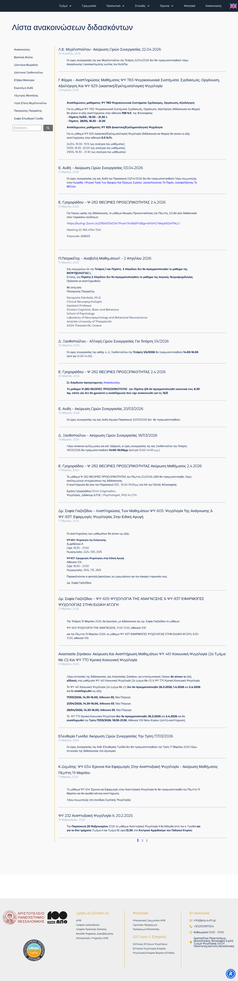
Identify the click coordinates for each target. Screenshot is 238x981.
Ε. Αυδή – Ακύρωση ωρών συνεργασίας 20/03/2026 (100, 409)
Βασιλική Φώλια (23, 57)
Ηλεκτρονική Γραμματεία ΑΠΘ (151, 920)
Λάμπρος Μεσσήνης (26, 95)
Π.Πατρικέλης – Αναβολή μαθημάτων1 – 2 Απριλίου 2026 (104, 258)
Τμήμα (65, 6)
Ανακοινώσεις (214, 5)
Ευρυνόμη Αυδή (23, 88)
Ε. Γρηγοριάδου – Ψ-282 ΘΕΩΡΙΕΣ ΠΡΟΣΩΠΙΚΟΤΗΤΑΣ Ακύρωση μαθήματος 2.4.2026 (130, 466)
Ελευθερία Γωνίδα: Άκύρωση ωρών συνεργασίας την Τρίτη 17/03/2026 (115, 736)
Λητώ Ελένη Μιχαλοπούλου (30, 103)
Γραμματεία (89, 5)
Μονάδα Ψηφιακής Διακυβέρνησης (96, 934)
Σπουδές (142, 6)
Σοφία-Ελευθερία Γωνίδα (28, 118)
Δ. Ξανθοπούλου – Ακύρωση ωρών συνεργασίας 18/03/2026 (107, 435)
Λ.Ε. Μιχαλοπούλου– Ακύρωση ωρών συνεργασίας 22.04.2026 (109, 49)
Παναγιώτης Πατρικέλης (28, 110)
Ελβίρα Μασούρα (24, 80)
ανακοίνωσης (111, 382)
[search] (27, 128)
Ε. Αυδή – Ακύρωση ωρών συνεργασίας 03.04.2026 (100, 168)
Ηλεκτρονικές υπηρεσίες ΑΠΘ (93, 939)
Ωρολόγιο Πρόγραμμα (146, 925)
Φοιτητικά (189, 5)
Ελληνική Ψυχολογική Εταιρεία (151, 949)
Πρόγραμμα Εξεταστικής (147, 929)
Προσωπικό (116, 6)
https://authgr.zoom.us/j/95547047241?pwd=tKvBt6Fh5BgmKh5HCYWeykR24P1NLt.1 (123, 223)
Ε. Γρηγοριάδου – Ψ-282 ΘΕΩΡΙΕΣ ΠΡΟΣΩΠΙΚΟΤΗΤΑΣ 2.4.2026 (112, 202)
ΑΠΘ (79, 920)
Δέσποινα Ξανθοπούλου (28, 72)
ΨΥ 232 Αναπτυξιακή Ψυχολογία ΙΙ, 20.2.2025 (95, 815)
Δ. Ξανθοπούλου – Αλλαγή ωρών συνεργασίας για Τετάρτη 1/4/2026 (113, 341)
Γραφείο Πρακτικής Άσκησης (92, 929)
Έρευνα (167, 6)
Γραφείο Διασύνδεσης (89, 925)
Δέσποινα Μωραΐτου (26, 65)
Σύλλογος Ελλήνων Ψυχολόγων (152, 944)
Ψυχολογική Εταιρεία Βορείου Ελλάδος (156, 954)
